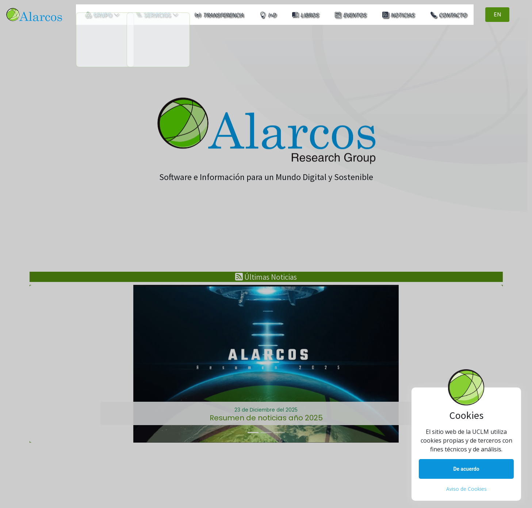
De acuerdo (466, 469)
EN (515, 13)
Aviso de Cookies (466, 488)
